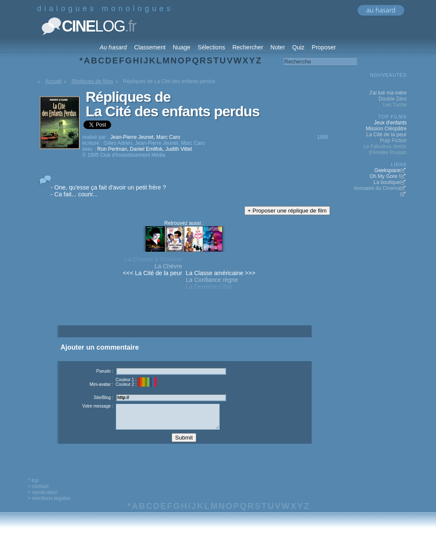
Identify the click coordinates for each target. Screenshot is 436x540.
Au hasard (113, 47)
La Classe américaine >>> (220, 273)
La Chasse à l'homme (153, 259)
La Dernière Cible (209, 286)
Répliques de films (92, 81)
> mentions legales (49, 505)
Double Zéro (393, 99)
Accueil (53, 81)
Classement (150, 47)
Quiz (298, 47)
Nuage (181, 47)
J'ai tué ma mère (388, 93)
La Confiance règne (212, 279)
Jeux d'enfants (390, 123)
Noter (277, 47)
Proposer (324, 47)
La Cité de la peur (386, 135)
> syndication (42, 499)
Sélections (211, 47)
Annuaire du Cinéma (377, 188)
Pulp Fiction (393, 141)
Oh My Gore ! (385, 176)
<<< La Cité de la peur (152, 273)
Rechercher (247, 47)
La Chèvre (168, 266)
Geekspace (387, 170)
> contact (38, 493)
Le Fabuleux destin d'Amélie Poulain (385, 149)
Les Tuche (395, 105)
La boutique (386, 182)
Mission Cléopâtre (386, 129)
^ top (33, 487)
